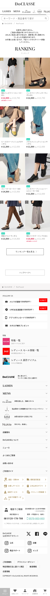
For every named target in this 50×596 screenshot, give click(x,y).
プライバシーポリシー (26, 562)
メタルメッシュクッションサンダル (37, 143)
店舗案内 (6, 432)
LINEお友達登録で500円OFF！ (26, 308)
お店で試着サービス (12, 498)
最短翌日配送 (33, 479)
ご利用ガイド (8, 471)
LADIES (6, 11)
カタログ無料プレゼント (17, 325)
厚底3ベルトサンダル (9, 236)
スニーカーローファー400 (11, 189)
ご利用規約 (7, 562)
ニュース (6, 447)
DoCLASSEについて (11, 440)
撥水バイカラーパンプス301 (36, 236)
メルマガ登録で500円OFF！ (26, 300)
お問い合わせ (8, 463)
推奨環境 (33, 566)
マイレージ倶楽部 (35, 492)
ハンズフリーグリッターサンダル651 (37, 94)
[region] (25, 11)
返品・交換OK (11, 479)
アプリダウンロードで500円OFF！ (20, 317)
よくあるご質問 (9, 455)
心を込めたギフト (35, 486)
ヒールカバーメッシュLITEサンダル (12, 143)
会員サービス (10, 492)
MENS (16, 11)
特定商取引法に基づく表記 (13, 566)
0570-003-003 (37, 518)
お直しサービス (12, 486)
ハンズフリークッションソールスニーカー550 (37, 190)
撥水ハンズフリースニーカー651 (12, 94)
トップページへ (25, 272)
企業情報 (6, 571)
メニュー (5, 592)
